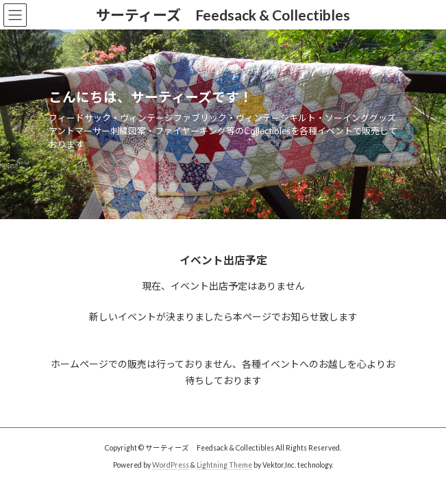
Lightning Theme (224, 465)
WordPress (170, 465)
